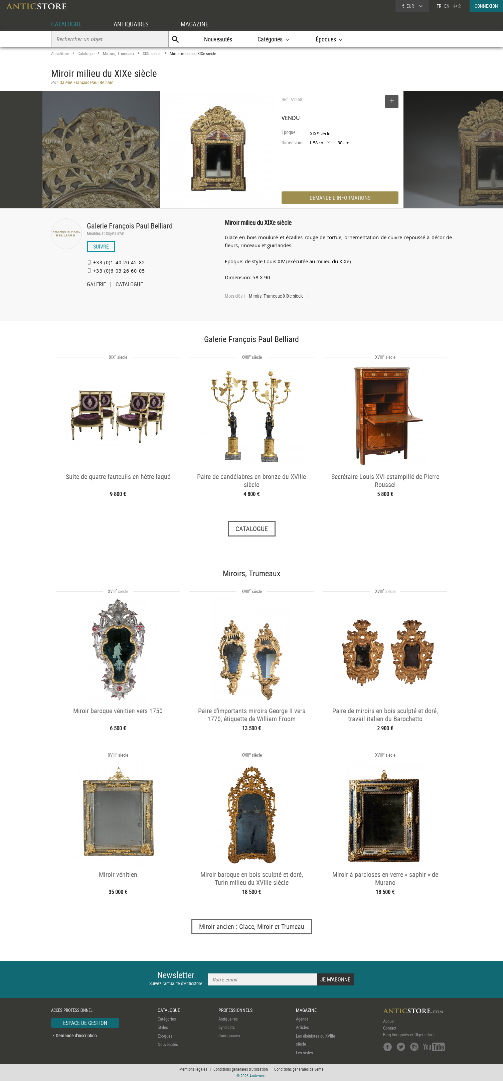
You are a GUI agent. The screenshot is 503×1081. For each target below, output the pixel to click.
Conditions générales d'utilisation (240, 1069)
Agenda (302, 1019)
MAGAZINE (199, 23)
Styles (163, 1028)
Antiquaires (228, 1019)
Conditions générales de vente (299, 1069)
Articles (302, 1028)
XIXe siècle (152, 53)
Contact (389, 1028)
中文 (457, 6)
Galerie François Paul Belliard (130, 225)
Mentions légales (193, 1069)
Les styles (304, 1053)
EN (447, 6)
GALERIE (96, 285)
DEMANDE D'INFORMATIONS (340, 197)
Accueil (389, 1021)
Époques (165, 1036)
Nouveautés (218, 39)
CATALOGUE (67, 23)
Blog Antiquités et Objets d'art (408, 1035)
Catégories (167, 1019)
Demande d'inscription (76, 1036)
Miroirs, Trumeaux (118, 53)
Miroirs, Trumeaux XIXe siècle (276, 296)
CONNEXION (486, 6)
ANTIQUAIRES (134, 23)
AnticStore (60, 53)
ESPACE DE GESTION (85, 1023)
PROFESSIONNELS (235, 1010)
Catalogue (86, 53)
